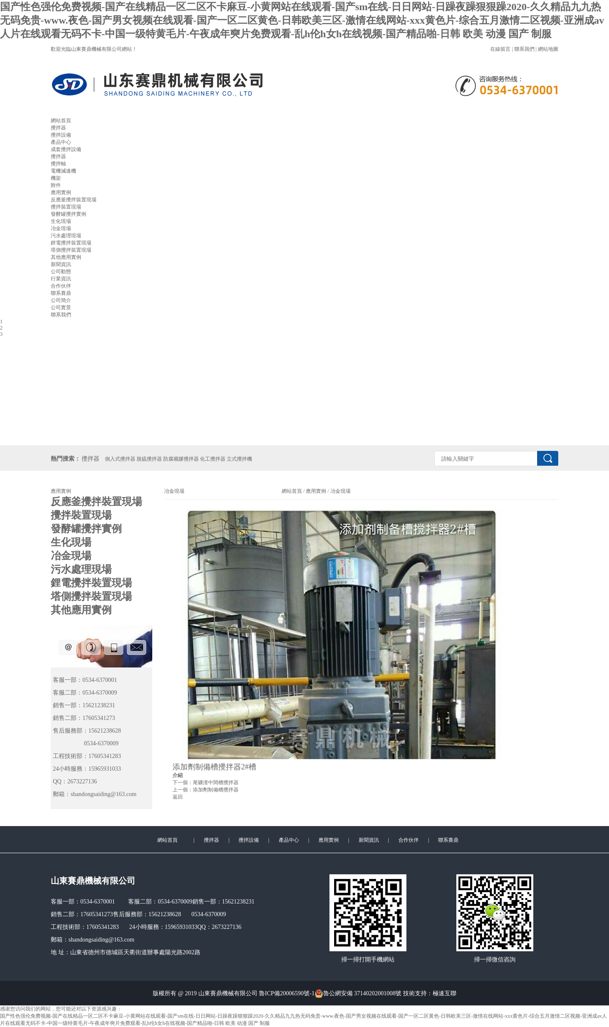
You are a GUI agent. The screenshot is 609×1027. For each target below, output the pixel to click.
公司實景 (61, 307)
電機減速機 (63, 171)
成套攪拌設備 (66, 149)
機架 (56, 178)
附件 (56, 185)
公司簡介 (61, 300)
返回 (178, 797)
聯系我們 (524, 49)
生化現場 (61, 221)
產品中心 (61, 142)
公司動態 (61, 272)
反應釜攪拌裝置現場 (73, 200)
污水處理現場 (66, 236)
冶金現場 (61, 228)
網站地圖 (548, 49)
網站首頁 (61, 121)
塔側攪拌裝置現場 (71, 250)
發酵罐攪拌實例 (68, 214)
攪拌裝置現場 (66, 207)
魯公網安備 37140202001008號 (358, 993)
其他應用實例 (66, 257)
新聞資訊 (61, 264)
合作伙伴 (61, 286)
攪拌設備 (61, 135)
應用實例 (61, 192)
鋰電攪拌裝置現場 (71, 243)
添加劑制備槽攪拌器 (216, 790)
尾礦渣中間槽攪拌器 (216, 782)
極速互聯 (444, 993)
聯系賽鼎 (61, 293)
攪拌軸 (58, 164)
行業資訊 (61, 279)
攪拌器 (58, 128)
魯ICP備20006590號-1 (286, 993)
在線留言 (500, 49)
